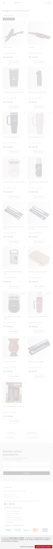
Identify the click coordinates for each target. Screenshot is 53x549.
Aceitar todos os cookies (43, 547)
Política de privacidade (27, 547)
